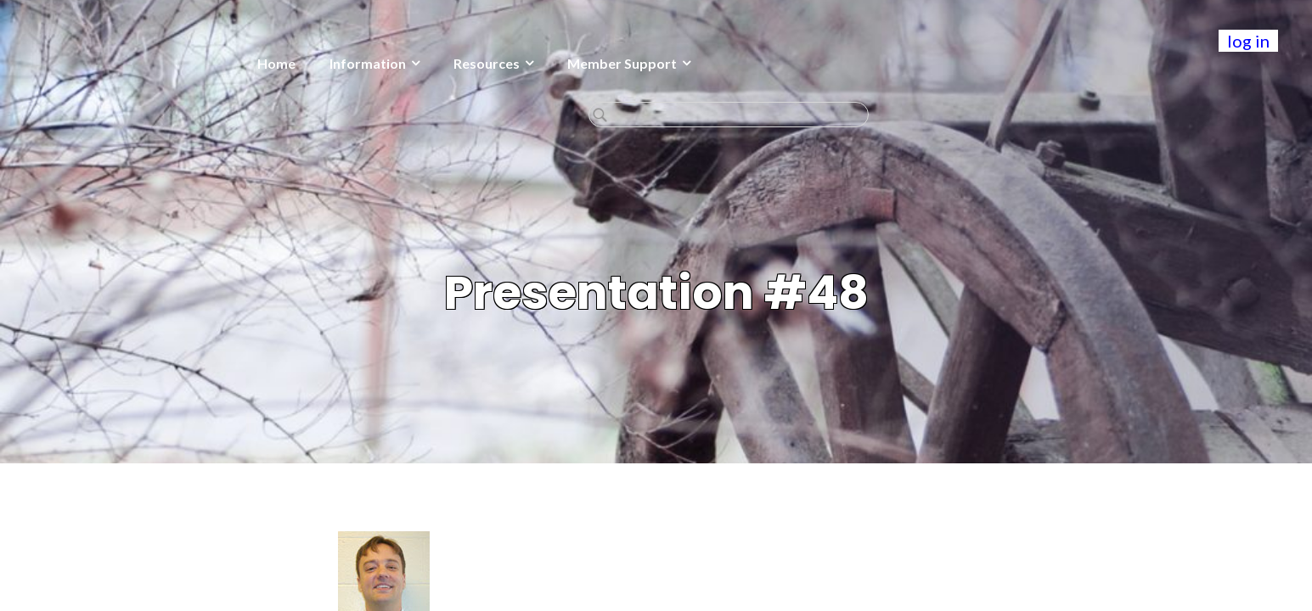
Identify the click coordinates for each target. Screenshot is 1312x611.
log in (1248, 41)
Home (146, 63)
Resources (357, 63)
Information (238, 63)
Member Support (492, 63)
